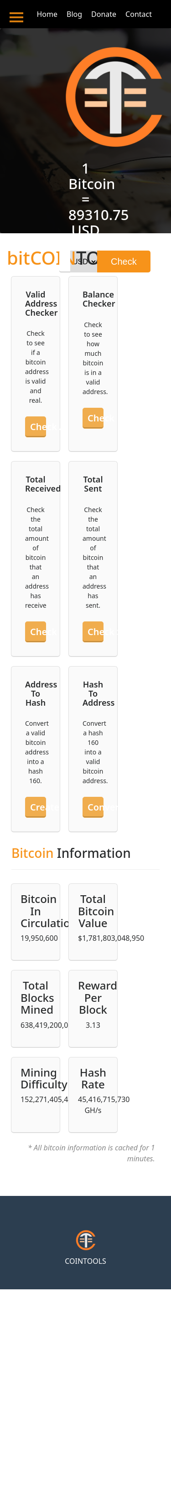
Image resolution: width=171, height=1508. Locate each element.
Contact (138, 14)
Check (124, 261)
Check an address (38, 427)
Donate (103, 14)
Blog (74, 14)
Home (46, 14)
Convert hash (96, 807)
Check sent (96, 632)
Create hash (38, 807)
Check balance (96, 418)
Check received (38, 632)
